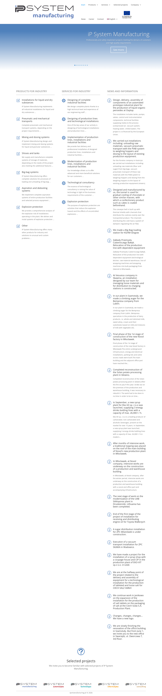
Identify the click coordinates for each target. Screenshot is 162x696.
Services (104, 5)
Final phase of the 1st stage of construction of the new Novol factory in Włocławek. (128, 337)
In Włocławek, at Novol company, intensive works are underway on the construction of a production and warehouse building (129, 466)
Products (92, 5)
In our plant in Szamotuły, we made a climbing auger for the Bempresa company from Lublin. (128, 299)
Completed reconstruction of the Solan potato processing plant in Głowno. (127, 372)
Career (91, 19)
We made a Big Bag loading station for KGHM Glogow (127, 231)
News (83, 19)
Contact (100, 19)
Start (83, 5)
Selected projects (121, 5)
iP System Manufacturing (118, 35)
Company (135, 5)
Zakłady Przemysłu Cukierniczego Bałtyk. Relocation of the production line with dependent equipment (129, 244)
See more (118, 51)
